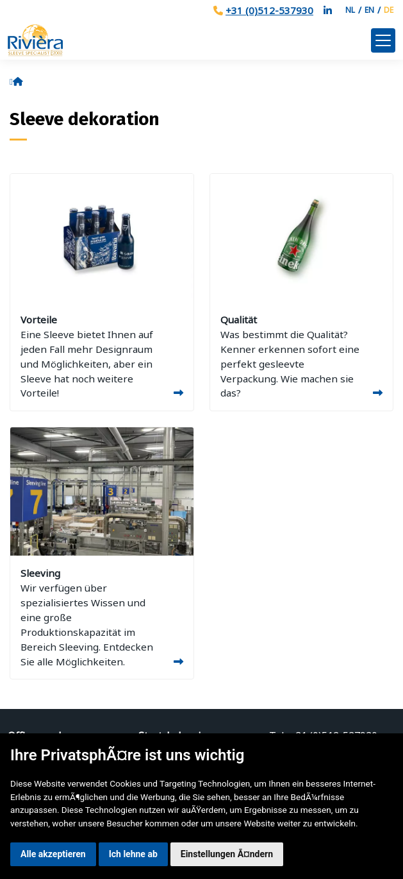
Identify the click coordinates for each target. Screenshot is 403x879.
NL (350, 9)
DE (388, 9)
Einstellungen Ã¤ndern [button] (227, 854)
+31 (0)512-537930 (269, 10)
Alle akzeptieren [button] (53, 854)
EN (369, 9)
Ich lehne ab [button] (133, 854)
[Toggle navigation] (383, 40)
